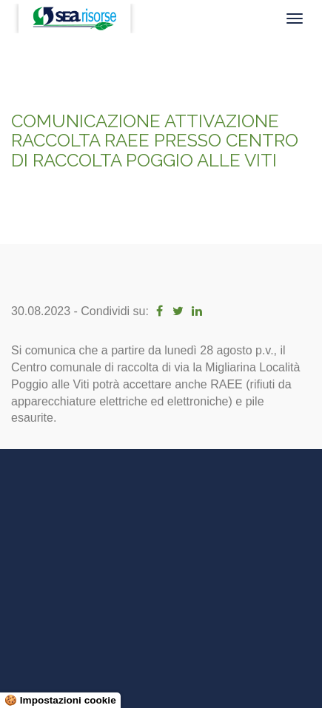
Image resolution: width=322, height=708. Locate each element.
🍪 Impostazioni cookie (60, 700)
